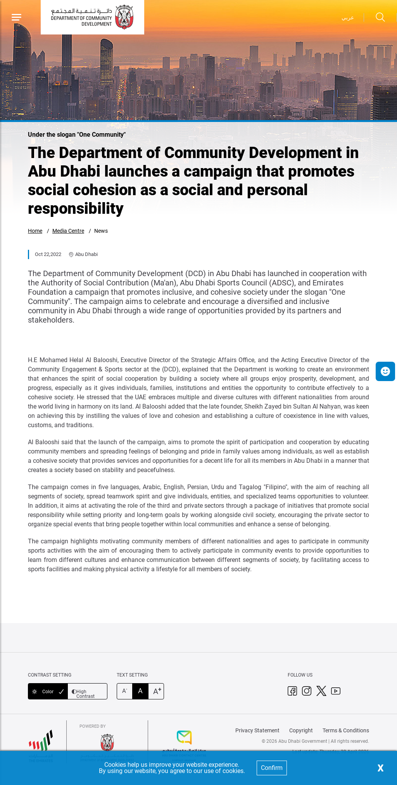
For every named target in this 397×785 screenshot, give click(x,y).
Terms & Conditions (346, 730)
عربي (348, 17)
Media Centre (68, 231)
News (101, 231)
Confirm (272, 767)
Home (35, 231)
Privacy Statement (257, 730)
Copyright (301, 730)
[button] (385, 371)
